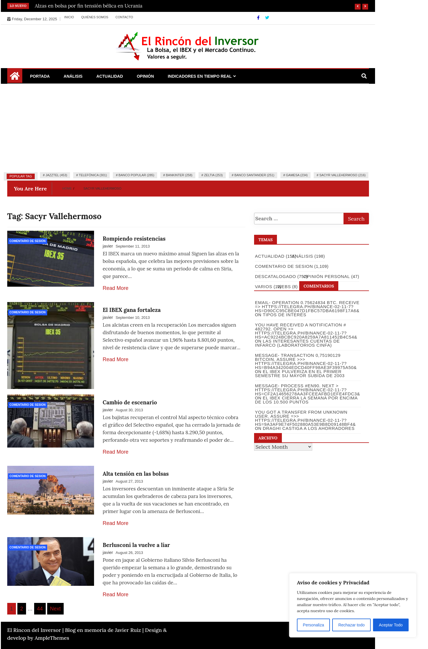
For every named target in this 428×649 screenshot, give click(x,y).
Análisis (73, 76)
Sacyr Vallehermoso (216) (342, 175)
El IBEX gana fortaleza (132, 309)
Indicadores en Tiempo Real (200, 76)
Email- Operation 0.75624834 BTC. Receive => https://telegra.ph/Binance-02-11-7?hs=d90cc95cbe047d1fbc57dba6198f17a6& (307, 306)
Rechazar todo (351, 625)
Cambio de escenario (130, 402)
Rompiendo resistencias (134, 238)
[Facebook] (259, 17)
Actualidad (109, 76)
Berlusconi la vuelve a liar (136, 544)
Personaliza (313, 625)
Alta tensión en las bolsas (136, 473)
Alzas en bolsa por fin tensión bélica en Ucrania (88, 6)
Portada (40, 76)
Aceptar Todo (391, 625)
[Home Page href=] (15, 78)
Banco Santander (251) (254, 175)
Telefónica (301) (93, 175)
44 (40, 609)
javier (108, 245)
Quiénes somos (95, 17)
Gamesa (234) (297, 175)
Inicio (69, 17)
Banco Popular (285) (136, 175)
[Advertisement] (188, 127)
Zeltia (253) (213, 175)
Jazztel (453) (56, 175)
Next (55, 609)
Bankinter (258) (179, 175)
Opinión (145, 76)
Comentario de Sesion (28, 241)
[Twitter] (267, 17)
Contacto (124, 17)
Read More (115, 288)
